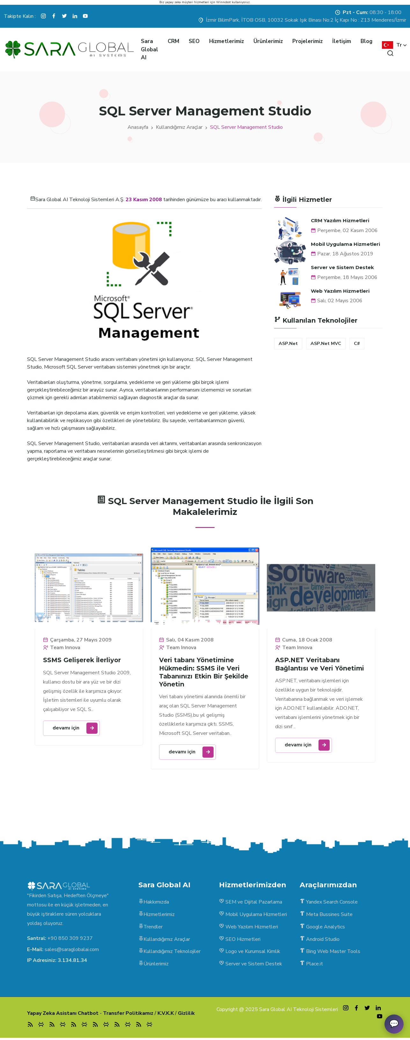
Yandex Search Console (329, 903)
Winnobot (223, 2)
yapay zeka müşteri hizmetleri (187, 2)
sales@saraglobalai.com (72, 950)
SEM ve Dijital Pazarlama (250, 903)
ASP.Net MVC (326, 343)
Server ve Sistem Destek (342, 267)
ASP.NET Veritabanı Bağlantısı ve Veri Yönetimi (320, 664)
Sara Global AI (149, 49)
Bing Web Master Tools (330, 952)
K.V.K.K (165, 1014)
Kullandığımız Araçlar (179, 127)
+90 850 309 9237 (70, 939)
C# (357, 343)
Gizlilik (186, 1014)
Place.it (311, 965)
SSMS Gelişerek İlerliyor (83, 660)
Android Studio (320, 940)
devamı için (75, 728)
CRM (173, 41)
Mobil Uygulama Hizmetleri (345, 244)
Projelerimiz (307, 41)
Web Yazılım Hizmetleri (340, 291)
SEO (194, 41)
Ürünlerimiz (268, 41)
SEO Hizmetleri (239, 940)
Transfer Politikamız (128, 1014)
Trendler (150, 928)
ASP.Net (288, 343)
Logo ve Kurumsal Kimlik (249, 952)
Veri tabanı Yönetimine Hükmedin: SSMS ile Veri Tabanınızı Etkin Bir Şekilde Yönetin (200, 672)
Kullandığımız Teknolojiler (169, 952)
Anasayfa (138, 127)
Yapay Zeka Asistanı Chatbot (63, 1014)
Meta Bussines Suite (326, 915)
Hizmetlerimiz (226, 41)
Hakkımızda (153, 903)
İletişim (341, 41)
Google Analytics (322, 928)
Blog (366, 41)
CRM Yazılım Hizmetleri (340, 220)
